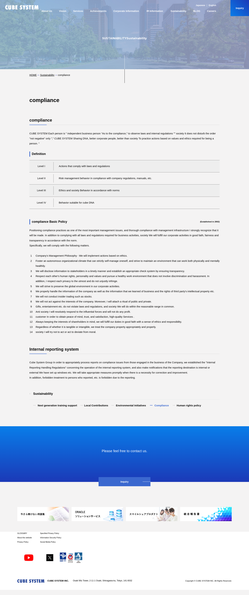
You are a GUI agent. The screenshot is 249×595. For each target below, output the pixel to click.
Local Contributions (96, 405)
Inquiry (240, 8)
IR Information (155, 11)
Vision (62, 11)
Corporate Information (126, 11)
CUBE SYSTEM (22, 7)
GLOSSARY (22, 533)
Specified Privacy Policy (49, 533)
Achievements (98, 11)
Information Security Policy (50, 538)
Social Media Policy (48, 542)
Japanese (200, 5)
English (212, 5)
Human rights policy (189, 405)
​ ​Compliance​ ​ (161, 405)
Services (78, 11)
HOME (33, 75)
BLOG (196, 11)
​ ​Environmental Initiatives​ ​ (131, 405)
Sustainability (178, 11)
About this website (24, 538)
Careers (211, 11)
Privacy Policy (22, 542)
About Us (46, 11)
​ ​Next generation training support (57, 405)
